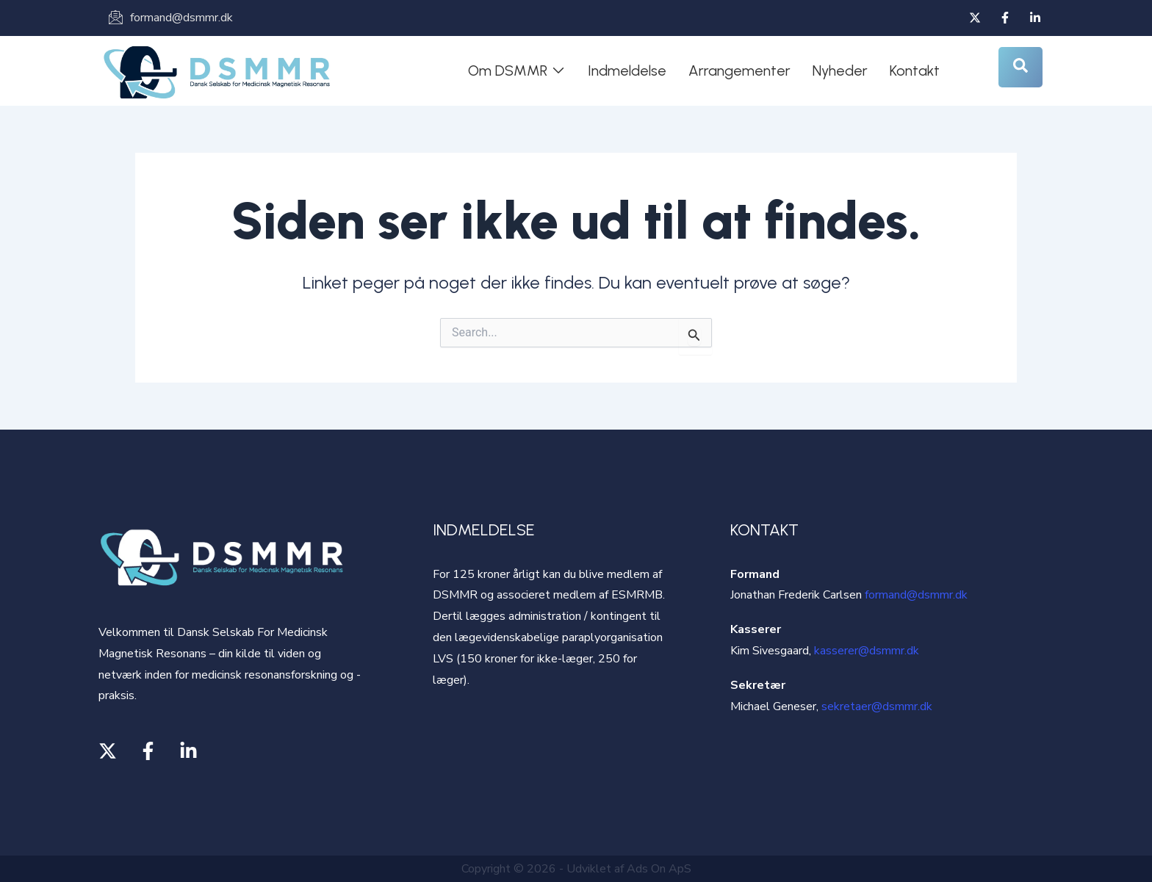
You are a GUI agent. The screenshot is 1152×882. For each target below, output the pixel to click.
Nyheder (840, 70)
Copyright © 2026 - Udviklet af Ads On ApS (576, 869)
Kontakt (915, 70)
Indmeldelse (627, 70)
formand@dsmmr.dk (916, 595)
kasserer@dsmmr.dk (866, 651)
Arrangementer (739, 70)
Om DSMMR (517, 70)
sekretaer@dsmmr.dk (876, 706)
